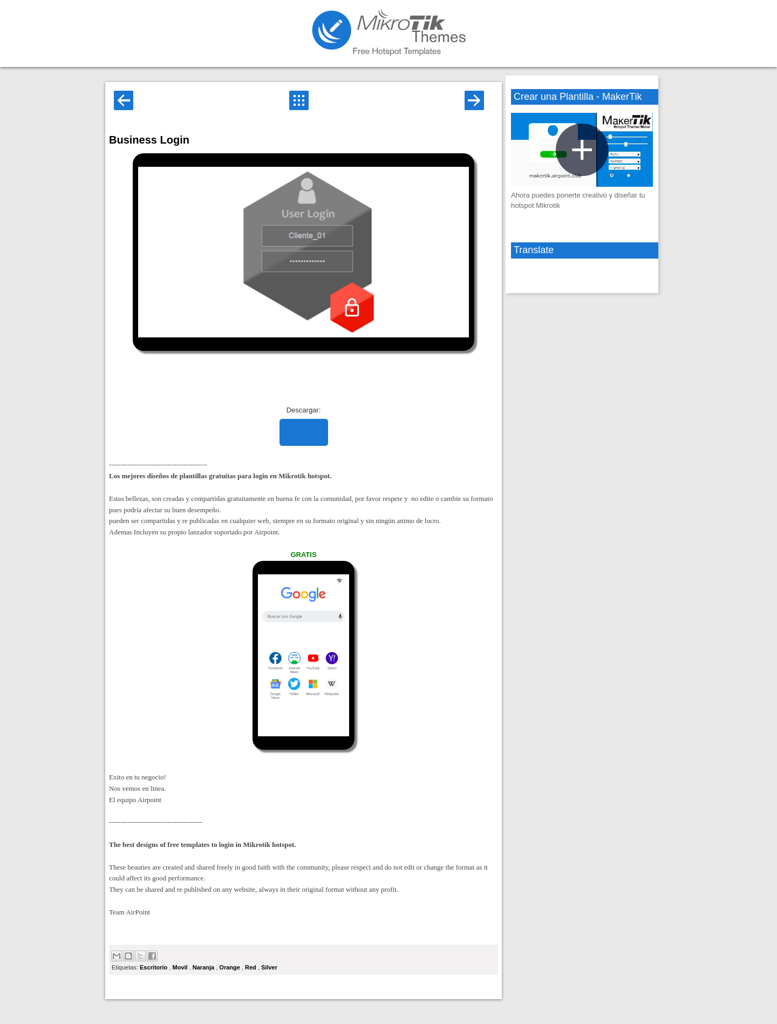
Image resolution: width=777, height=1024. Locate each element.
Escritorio (154, 967)
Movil (181, 967)
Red (251, 967)
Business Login (149, 140)
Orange (230, 967)
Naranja (204, 967)
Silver (269, 967)
